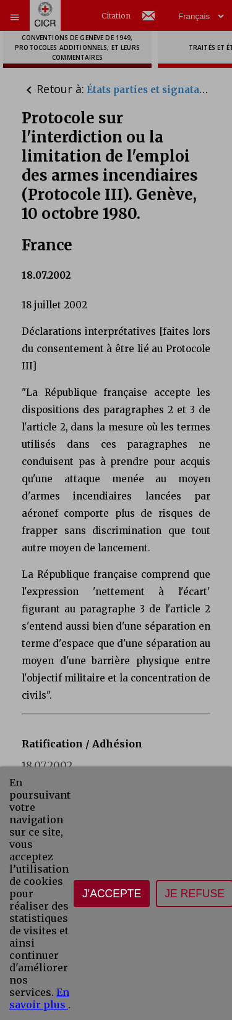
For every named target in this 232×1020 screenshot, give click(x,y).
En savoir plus (39, 998)
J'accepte (111, 893)
